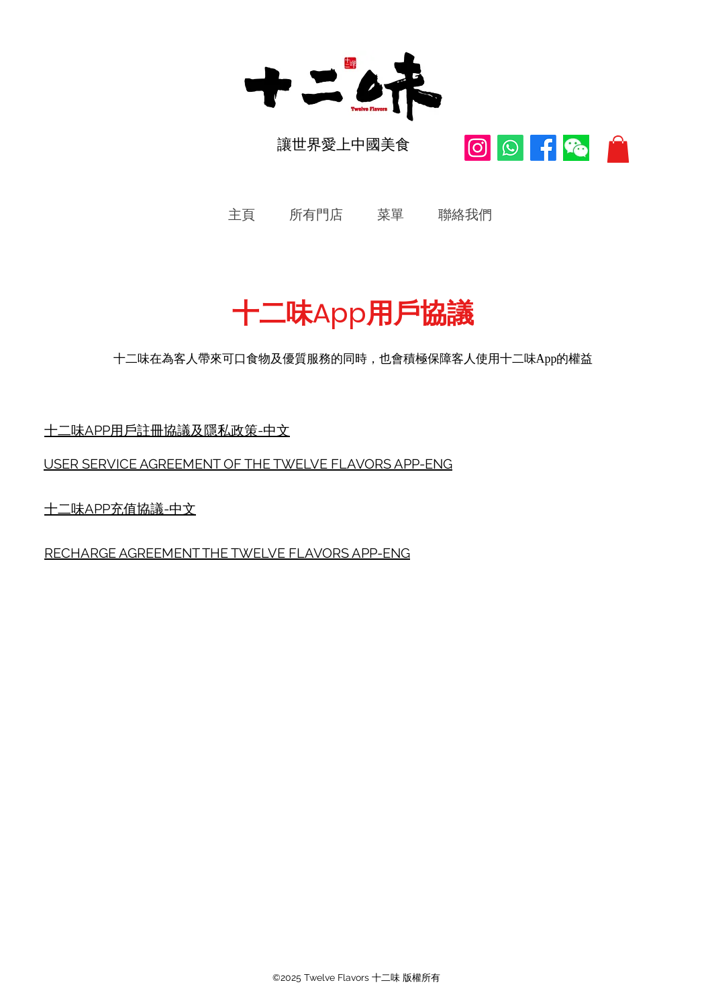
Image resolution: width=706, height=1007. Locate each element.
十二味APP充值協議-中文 (120, 509)
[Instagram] (477, 148)
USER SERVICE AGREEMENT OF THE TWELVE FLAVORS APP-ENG (248, 464)
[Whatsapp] (510, 148)
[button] (618, 149)
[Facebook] (543, 148)
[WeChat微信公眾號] (576, 148)
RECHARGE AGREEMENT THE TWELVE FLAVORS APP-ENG (227, 553)
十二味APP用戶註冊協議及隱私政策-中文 (167, 430)
